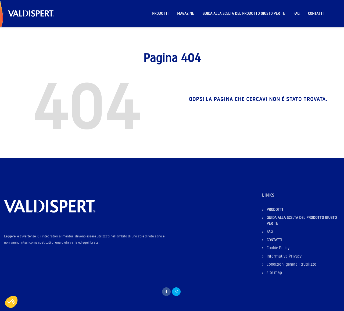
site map (274, 272)
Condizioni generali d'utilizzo (291, 264)
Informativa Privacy (284, 256)
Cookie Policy (278, 247)
